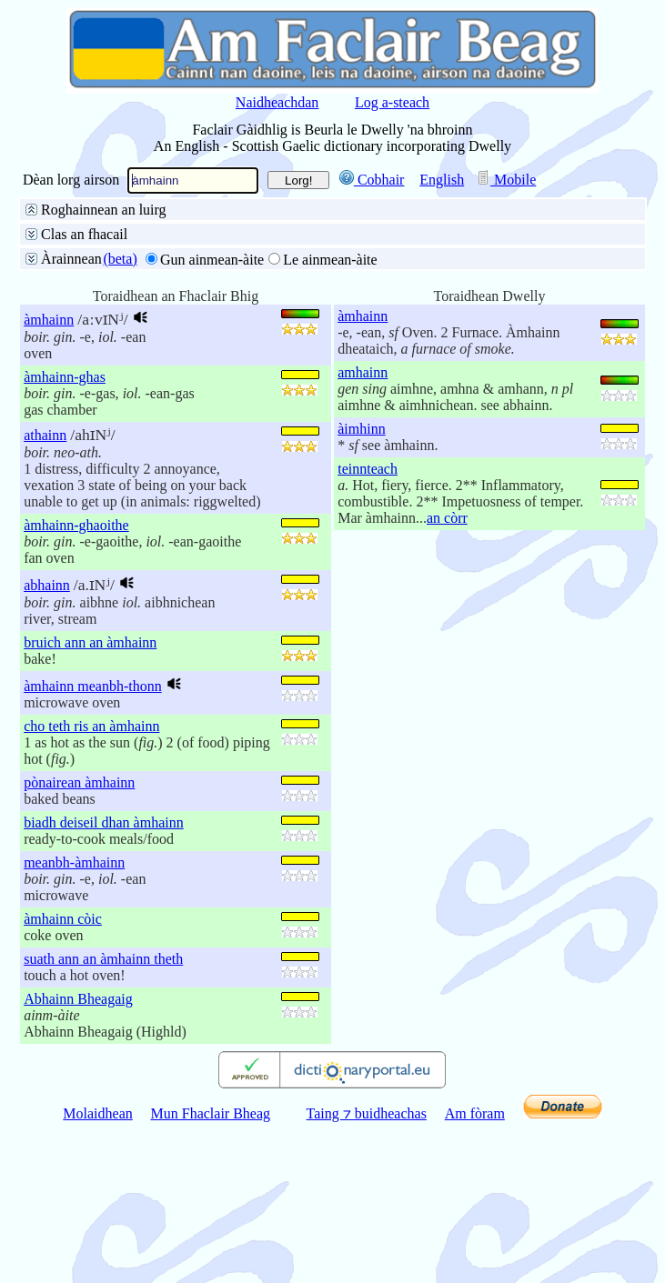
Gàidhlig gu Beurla (361, 232)
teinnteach (368, 625)
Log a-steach (392, 102)
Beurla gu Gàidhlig (231, 232)
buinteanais (211, 298)
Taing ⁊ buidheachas (367, 1270)
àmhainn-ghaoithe (76, 681)
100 (155, 366)
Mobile (506, 179)
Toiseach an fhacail (178, 254)
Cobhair (372, 179)
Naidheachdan (277, 102)
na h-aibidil (297, 298)
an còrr (447, 674)
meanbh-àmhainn (74, 1019)
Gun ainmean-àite (212, 416)
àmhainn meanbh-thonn (93, 842)
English (441, 179)
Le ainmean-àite (330, 416)
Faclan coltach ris (262, 276)
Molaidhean (97, 1270)
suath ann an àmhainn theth (103, 1115)
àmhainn (49, 476)
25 (84, 366)
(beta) (119, 415)
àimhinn (361, 585)
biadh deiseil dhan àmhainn (104, 979)
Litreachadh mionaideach (117, 276)
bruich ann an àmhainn (90, 799)
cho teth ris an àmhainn (91, 882)
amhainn (363, 528)
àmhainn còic (63, 1075)
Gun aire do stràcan (100, 319)
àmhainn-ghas (65, 533)
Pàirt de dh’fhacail (439, 254)
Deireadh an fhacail (310, 254)
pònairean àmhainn (79, 939)
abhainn (47, 741)
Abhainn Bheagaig (78, 1155)
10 (51, 366)
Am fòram (475, 1270)
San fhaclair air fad (99, 232)
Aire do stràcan (221, 319)
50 (118, 366)
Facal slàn (73, 254)
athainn (45, 591)
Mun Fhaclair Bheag (211, 1270)
